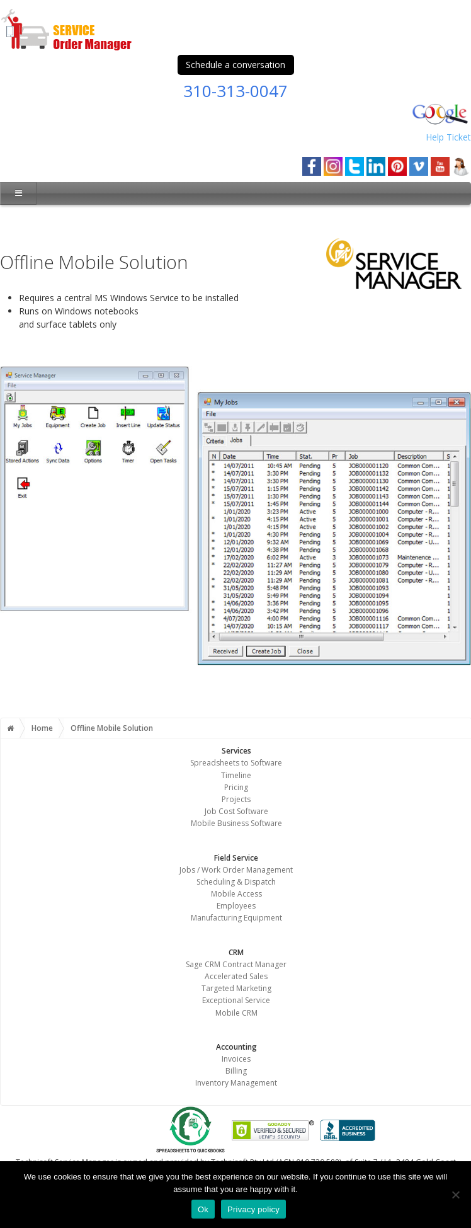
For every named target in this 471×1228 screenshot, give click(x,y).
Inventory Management (236, 1082)
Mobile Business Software (236, 823)
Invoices (236, 1058)
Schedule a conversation (235, 65)
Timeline (236, 775)
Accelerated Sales (236, 976)
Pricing (236, 787)
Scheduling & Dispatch (236, 881)
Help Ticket (448, 137)
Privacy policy (253, 1209)
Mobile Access (236, 893)
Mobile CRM (236, 1012)
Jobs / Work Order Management (236, 869)
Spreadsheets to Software (236, 762)
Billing (236, 1070)
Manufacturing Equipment (236, 917)
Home (42, 728)
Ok (203, 1209)
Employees (236, 905)
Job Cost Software (236, 811)
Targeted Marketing (236, 988)
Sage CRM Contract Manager (236, 964)
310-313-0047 (235, 90)
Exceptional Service (236, 1000)
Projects (236, 799)
